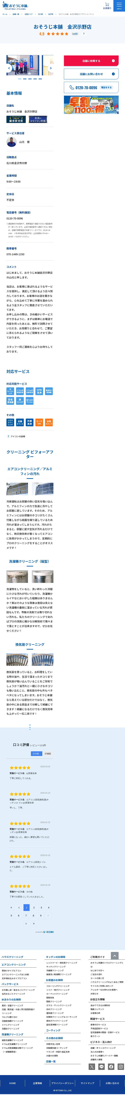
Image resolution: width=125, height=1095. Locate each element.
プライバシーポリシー (62, 1083)
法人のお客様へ (97, 1051)
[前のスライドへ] (9, 68)
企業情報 (37, 1083)
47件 (75, 33)
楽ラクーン (95, 1036)
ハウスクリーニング (12, 957)
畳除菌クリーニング (55, 1013)
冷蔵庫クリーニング (55, 970)
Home (12, 1083)
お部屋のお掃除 (54, 980)
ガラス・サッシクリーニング (58, 1005)
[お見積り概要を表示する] (107, 6)
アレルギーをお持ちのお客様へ (104, 989)
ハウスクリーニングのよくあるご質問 (107, 982)
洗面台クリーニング (10, 1028)
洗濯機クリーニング (12, 1034)
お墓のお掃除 (52, 1055)
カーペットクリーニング (57, 993)
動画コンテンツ (97, 1009)
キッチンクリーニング (56, 966)
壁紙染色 (50, 997)
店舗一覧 (51, 1061)
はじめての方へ (97, 970)
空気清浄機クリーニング (57, 1024)
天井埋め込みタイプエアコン (14, 978)
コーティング (53, 1030)
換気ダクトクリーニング (57, 1020)
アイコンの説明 (18, 436)
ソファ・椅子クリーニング (57, 989)
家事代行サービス (98, 1024)
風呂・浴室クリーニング (12, 1005)
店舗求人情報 (96, 1059)
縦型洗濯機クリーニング (12, 1040)
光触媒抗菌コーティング (56, 1047)
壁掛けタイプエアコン (11, 970)
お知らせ (94, 993)
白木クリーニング (54, 1009)
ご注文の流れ (96, 974)
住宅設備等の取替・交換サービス (105, 1032)
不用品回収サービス (99, 1028)
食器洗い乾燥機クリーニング (58, 974)
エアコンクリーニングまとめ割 (15, 974)
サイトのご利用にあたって (102, 985)
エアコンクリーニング (14, 964)
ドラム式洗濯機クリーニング (14, 1044)
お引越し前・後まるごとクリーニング (18, 989)
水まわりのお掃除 (11, 999)
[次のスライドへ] (50, 68)
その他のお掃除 (54, 1038)
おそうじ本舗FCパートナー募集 (104, 1055)
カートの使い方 (97, 978)
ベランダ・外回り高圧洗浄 (57, 1051)
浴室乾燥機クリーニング (12, 1020)
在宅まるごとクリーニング (13, 993)
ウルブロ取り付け (9, 1017)
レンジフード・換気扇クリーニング (61, 962)
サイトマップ (87, 1083)
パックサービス (10, 984)
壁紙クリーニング (54, 1001)
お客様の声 (95, 1013)
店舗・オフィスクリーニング (103, 1047)
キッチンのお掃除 (55, 957)
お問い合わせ (112, 1083)
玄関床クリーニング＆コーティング (61, 1016)
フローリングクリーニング (57, 986)
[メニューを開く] (119, 6)
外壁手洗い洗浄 (53, 1044)
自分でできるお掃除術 (100, 1005)
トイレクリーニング (10, 1024)
